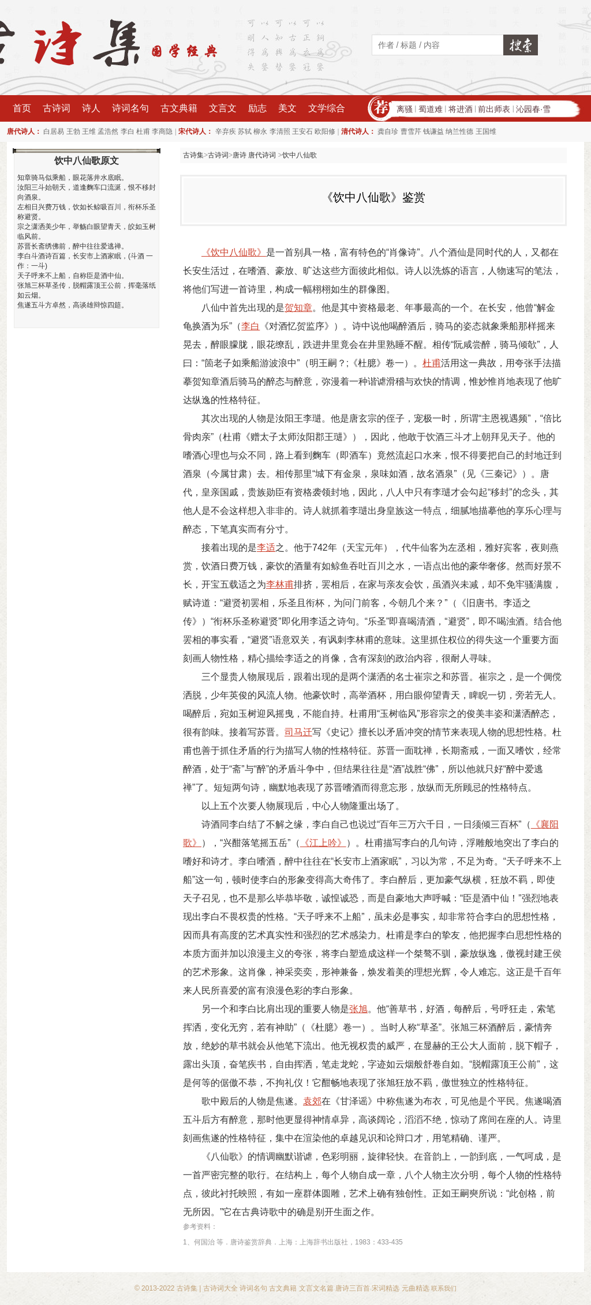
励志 (257, 108)
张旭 (358, 1009)
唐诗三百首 (352, 1288)
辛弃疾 (225, 131)
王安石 (302, 131)
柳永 (260, 131)
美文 (287, 108)
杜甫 (143, 131)
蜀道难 (430, 109)
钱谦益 (433, 131)
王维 (89, 131)
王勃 (73, 131)
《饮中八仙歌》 (233, 252)
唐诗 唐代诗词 (255, 155)
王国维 (486, 131)
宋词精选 (385, 1288)
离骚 (405, 109)
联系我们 (444, 1288)
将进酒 (460, 109)
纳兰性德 (459, 131)
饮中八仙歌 (299, 155)
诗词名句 (130, 108)
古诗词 (56, 108)
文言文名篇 (316, 1288)
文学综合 (326, 108)
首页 (22, 108)
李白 (127, 131)
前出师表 (494, 109)
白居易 (53, 131)
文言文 (223, 108)
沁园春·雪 (533, 109)
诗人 (91, 108)
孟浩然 (108, 131)
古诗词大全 (220, 1288)
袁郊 (312, 1101)
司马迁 (298, 732)
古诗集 (193, 155)
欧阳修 (325, 131)
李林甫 (280, 584)
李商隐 (162, 131)
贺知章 (298, 308)
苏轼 (245, 131)
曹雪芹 (411, 131)
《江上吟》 (323, 843)
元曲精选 (415, 1288)
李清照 (280, 131)
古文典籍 (178, 108)
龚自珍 (387, 131)
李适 (266, 547)
